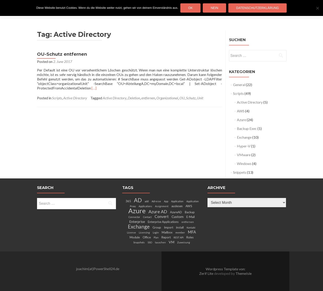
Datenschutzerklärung (257, 8)
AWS (240, 111)
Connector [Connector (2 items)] (134, 216)
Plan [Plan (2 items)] (156, 237)
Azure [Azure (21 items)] (137, 211)
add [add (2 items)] (147, 201)
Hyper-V (243, 146)
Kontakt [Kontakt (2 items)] (191, 227)
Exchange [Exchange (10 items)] (139, 226)
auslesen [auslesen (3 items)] (177, 206)
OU (182, 98)
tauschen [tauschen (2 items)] (160, 242)
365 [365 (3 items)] (128, 201)
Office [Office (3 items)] (147, 237)
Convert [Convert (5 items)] (162, 216)
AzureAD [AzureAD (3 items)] (176, 212)
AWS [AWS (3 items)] (189, 206)
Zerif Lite (206, 273)
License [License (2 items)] (131, 232)
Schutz (191, 98)
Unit (200, 98)
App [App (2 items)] (166, 201)
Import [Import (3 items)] (168, 227)
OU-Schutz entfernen (62, 54)
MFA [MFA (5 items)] (192, 232)
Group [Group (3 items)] (157, 227)
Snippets (239, 172)
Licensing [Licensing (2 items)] (144, 232)
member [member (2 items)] (180, 232)
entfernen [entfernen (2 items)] (187, 221)
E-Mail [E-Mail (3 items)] (190, 217)
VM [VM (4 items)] (171, 242)
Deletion (134, 98)
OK (190, 8)
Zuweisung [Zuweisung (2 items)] (183, 242)
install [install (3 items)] (180, 227)
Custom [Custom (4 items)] (177, 217)
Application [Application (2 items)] (177, 201)
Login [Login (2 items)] (156, 232)
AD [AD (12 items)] (138, 200)
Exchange (244, 137)
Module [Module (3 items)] (135, 237)
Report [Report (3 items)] (166, 237)
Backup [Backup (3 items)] (190, 212)
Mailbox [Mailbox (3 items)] (167, 232)
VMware (244, 155)
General (239, 84)
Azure (241, 120)
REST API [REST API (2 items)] (178, 237)
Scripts (57, 98)
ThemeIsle (244, 273)
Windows (244, 163)
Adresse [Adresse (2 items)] (156, 201)
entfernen (148, 98)
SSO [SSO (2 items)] (150, 242)
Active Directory (75, 98)
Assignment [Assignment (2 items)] (161, 206)
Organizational (167, 98)
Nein (214, 8)
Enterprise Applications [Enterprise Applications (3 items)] (163, 222)
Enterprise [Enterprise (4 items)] (137, 222)
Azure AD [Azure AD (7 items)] (157, 211)
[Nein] (317, 8)
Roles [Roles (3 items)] (190, 237)
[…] (94, 88)
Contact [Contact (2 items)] (147, 216)
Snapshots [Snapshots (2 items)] (139, 242)
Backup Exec (247, 128)
